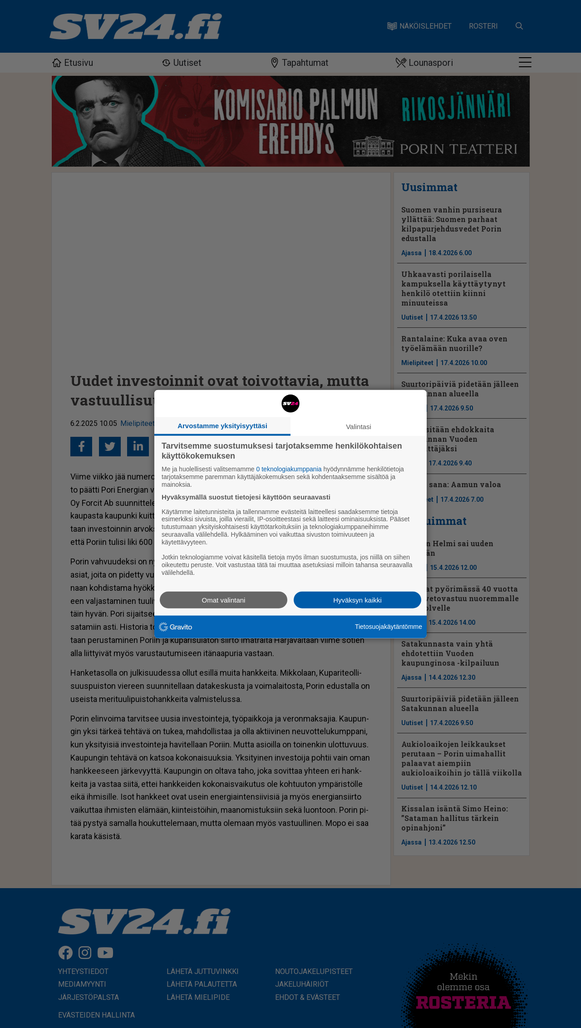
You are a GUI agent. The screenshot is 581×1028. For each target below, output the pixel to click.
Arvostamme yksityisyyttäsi (222, 426)
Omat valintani (224, 599)
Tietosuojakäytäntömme (388, 626)
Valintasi (358, 426)
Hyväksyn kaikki (357, 599)
